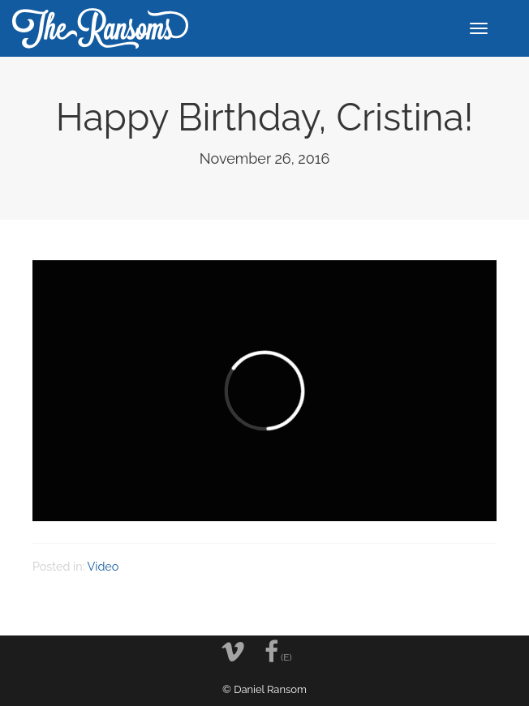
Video (103, 566)
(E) (278, 651)
